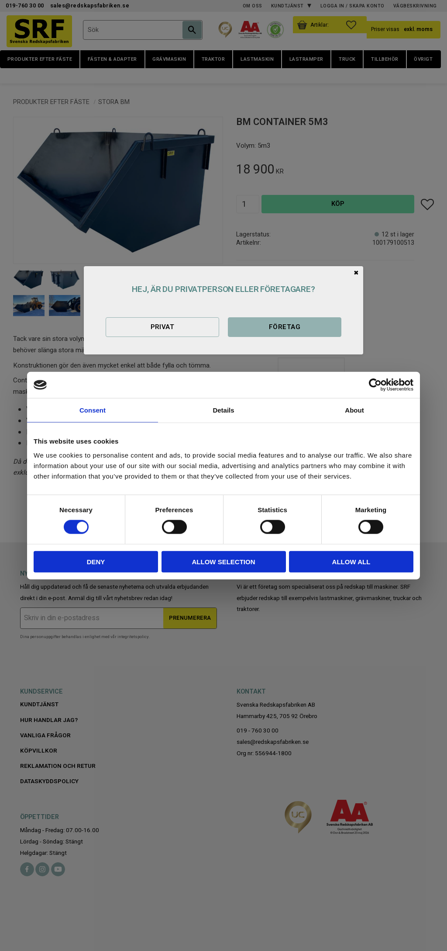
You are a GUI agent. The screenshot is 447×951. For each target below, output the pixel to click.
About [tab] (354, 410)
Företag (284, 327)
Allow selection (223, 561)
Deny (96, 561)
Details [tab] (223, 410)
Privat (163, 327)
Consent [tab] (92, 410)
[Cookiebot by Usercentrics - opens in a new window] (375, 385)
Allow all (351, 561)
